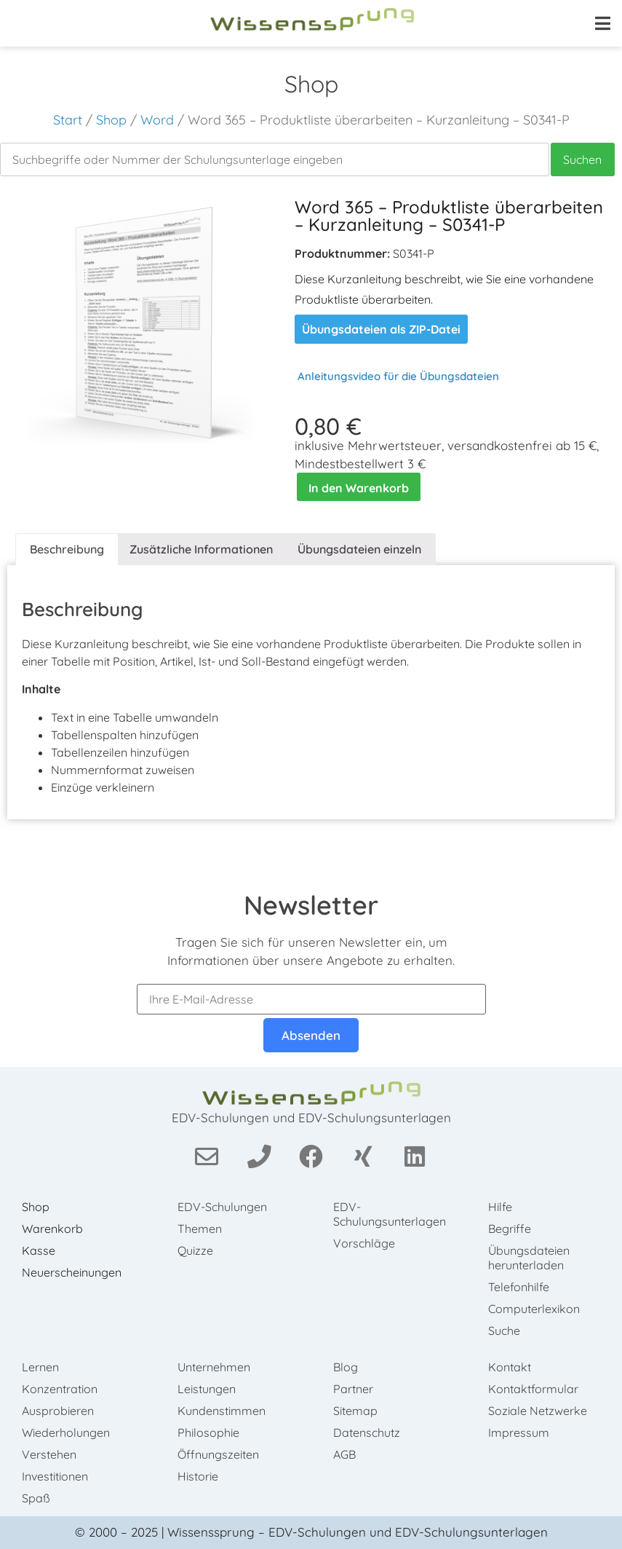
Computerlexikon (534, 1308)
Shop (111, 119)
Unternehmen (214, 1367)
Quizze (195, 1250)
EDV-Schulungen (222, 1206)
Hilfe (500, 1206)
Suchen (582, 159)
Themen (200, 1228)
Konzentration (59, 1389)
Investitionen (55, 1476)
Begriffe (509, 1228)
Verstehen (49, 1454)
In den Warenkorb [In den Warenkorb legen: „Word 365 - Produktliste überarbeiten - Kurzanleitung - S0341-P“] (358, 488)
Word (157, 119)
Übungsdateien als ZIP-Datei (381, 329)
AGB (344, 1454)
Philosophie (208, 1432)
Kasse (38, 1250)
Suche (504, 1330)
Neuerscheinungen (71, 1272)
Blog (345, 1367)
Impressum (518, 1432)
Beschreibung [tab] (67, 549)
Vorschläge (364, 1243)
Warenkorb (52, 1228)
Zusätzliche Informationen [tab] (201, 549)
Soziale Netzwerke (537, 1410)
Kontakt (509, 1367)
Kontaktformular (533, 1389)
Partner (353, 1389)
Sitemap (355, 1410)
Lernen (40, 1367)
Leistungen (207, 1389)
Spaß (36, 1498)
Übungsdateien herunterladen (529, 1257)
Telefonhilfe (518, 1287)
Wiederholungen (66, 1432)
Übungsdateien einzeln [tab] (359, 549)
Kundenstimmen (222, 1410)
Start (67, 119)
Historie (198, 1476)
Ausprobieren (58, 1410)
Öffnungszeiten (218, 1454)
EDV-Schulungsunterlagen (389, 1214)
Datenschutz (366, 1432)
